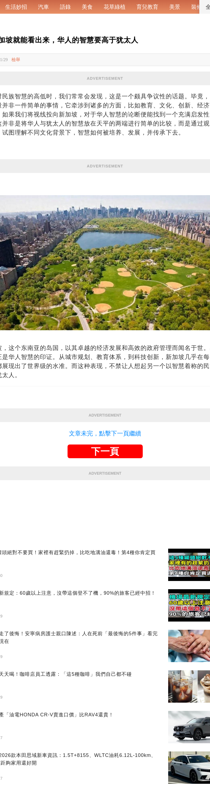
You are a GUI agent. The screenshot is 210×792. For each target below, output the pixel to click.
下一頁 (105, 451)
